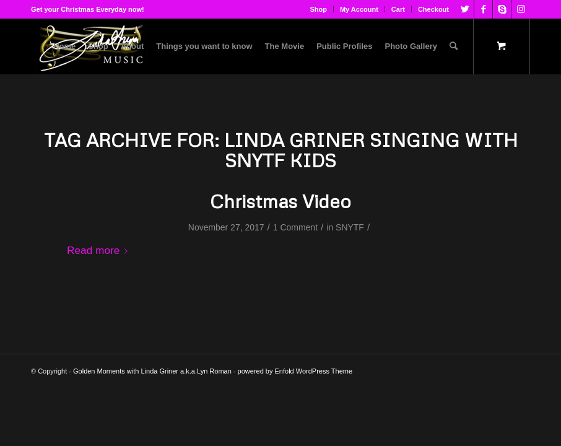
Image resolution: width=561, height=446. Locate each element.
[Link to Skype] (502, 9)
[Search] (453, 46)
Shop (318, 9)
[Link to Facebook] (483, 9)
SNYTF (350, 227)
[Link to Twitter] (465, 9)
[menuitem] (318, 9)
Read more (100, 250)
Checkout (433, 9)
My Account (359, 9)
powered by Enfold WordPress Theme (295, 371)
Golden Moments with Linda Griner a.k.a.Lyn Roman (152, 371)
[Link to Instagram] (520, 9)
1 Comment (295, 227)
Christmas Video (280, 201)
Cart (398, 9)
